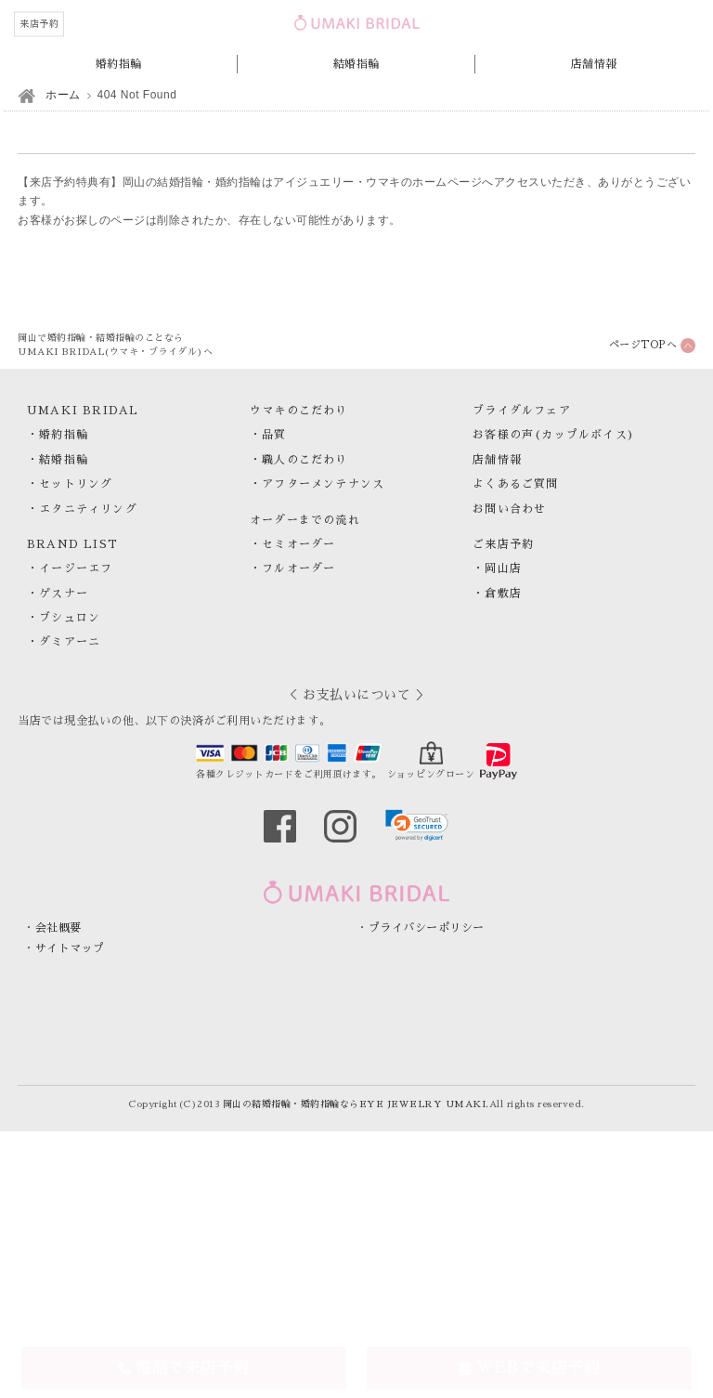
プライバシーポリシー (427, 928)
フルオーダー (298, 568)
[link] (416, 825)
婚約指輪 (119, 64)
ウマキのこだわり (299, 410)
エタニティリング (88, 509)
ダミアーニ (69, 641)
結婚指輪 (356, 64)
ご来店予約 (503, 544)
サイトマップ (70, 948)
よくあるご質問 (515, 484)
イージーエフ (75, 568)
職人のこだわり (304, 459)
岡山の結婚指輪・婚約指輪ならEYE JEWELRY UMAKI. (356, 1104)
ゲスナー (63, 593)
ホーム (63, 94)
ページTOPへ (643, 345)
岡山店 (503, 568)
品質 (274, 434)
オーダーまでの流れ (305, 520)
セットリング (75, 484)
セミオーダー (298, 544)
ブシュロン (69, 617)
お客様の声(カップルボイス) (554, 434)
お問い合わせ (509, 509)
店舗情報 (594, 64)
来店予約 (38, 24)
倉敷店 (503, 593)
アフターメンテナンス (323, 484)
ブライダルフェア (522, 410)
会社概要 (58, 928)
